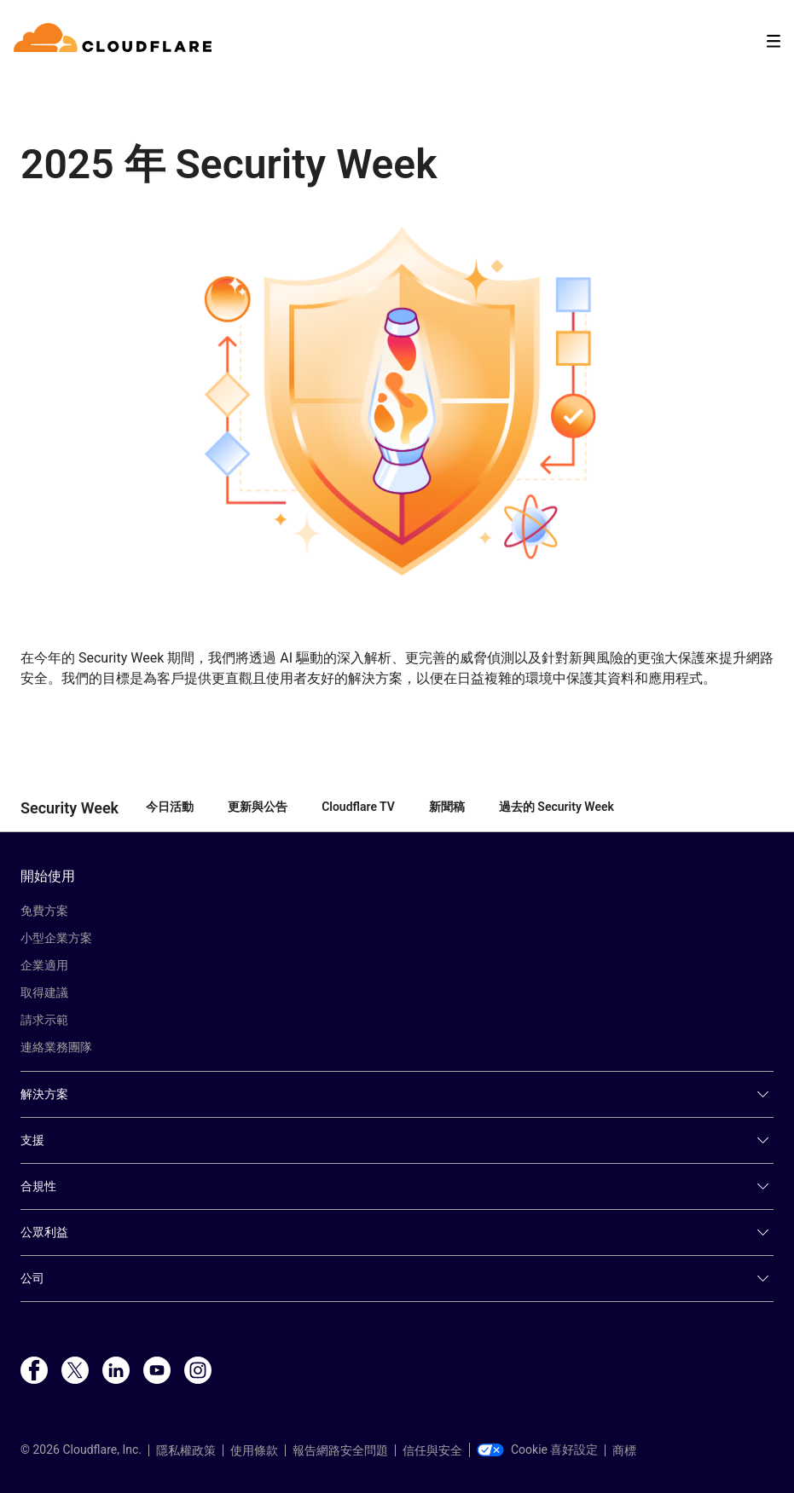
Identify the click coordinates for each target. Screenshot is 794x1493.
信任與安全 (432, 1450)
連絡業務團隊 (56, 1047)
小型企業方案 (56, 938)
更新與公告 (257, 806)
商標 (624, 1450)
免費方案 (44, 910)
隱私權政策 (186, 1450)
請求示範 (44, 1020)
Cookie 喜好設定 (537, 1449)
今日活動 (170, 806)
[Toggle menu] (773, 41)
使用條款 (254, 1450)
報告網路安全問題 (340, 1450)
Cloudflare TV (358, 806)
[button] (397, 401)
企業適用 (44, 965)
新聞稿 (447, 806)
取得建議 (44, 992)
